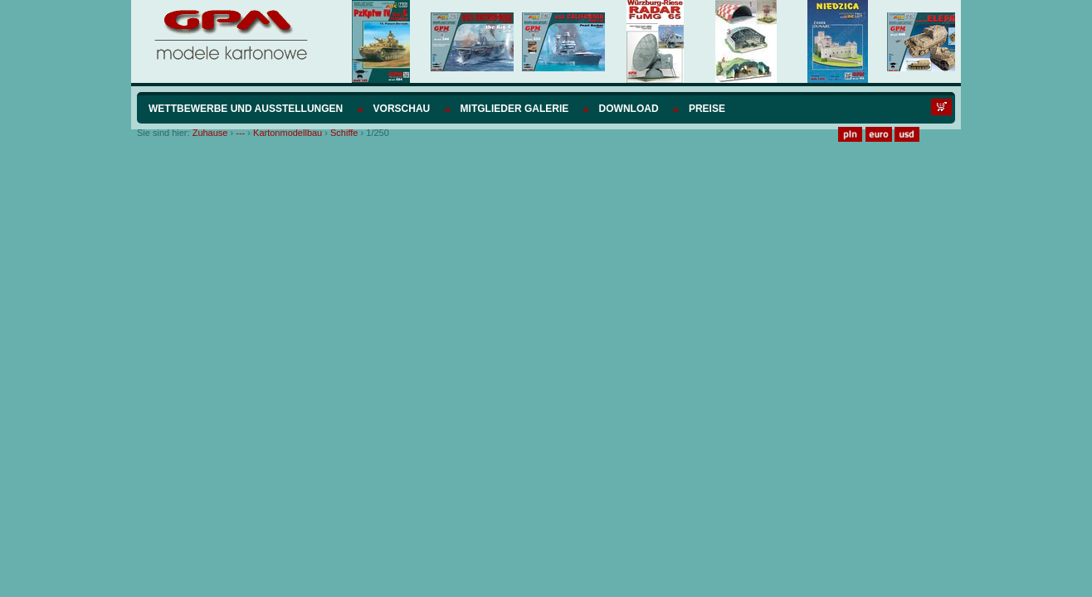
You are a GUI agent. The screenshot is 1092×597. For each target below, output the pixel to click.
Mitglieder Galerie (515, 108)
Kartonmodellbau (287, 133)
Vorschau (402, 108)
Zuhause (210, 133)
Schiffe (344, 133)
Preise (707, 108)
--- (240, 133)
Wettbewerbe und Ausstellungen (246, 108)
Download (629, 108)
